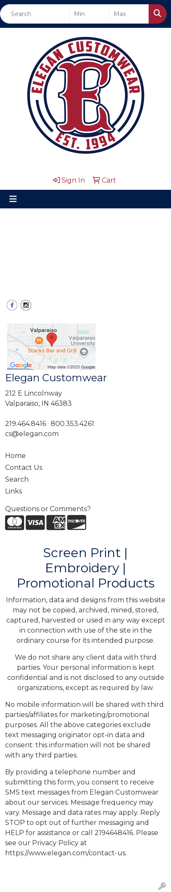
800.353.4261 (72, 424)
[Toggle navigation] (13, 199)
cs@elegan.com (32, 434)
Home (15, 456)
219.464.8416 (25, 424)
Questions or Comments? (48, 509)
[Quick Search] (35, 14)
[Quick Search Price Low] (89, 14)
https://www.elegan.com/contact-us (65, 853)
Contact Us (23, 468)
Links (13, 491)
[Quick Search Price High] (129, 14)
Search (17, 479)
